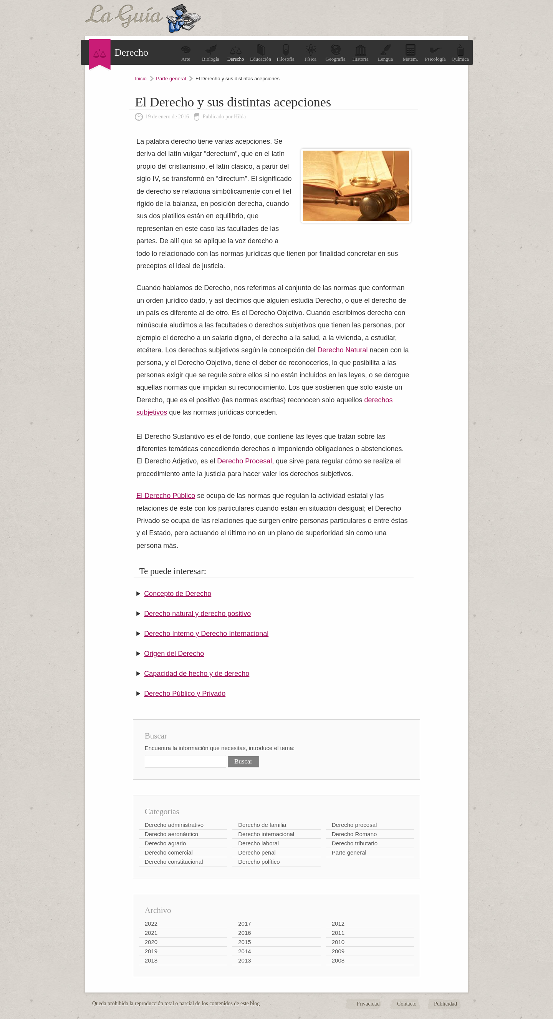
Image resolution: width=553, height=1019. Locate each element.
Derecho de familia (262, 825)
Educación (260, 53)
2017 (244, 923)
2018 (151, 960)
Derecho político (259, 861)
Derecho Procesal (244, 461)
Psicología (435, 53)
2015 (244, 942)
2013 (244, 960)
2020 (151, 942)
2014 (244, 951)
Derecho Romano (354, 834)
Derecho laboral (258, 843)
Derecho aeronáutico (171, 834)
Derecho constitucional (174, 861)
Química (460, 53)
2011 (338, 932)
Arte (186, 53)
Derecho (235, 53)
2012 (338, 923)
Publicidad (445, 1004)
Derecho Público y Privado (184, 693)
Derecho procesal (354, 825)
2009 (338, 951)
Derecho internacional (266, 834)
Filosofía (285, 53)
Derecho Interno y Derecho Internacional (206, 633)
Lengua (385, 53)
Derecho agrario (165, 843)
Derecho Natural (342, 350)
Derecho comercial (169, 852)
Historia (361, 53)
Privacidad (368, 1004)
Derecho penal (257, 852)
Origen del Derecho (174, 653)
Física (311, 53)
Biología (210, 53)
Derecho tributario (354, 843)
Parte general (171, 78)
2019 (151, 951)
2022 (151, 923)
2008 (338, 960)
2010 (338, 942)
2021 (151, 932)
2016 (244, 932)
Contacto (407, 1004)
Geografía (336, 53)
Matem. (410, 53)
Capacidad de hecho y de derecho (196, 673)
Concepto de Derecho (177, 593)
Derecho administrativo (174, 825)
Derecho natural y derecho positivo (197, 613)
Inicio (140, 78)
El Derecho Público (165, 496)
